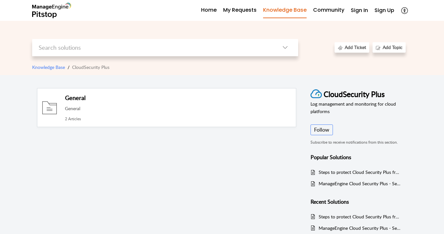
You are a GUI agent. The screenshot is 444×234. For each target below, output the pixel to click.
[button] (405, 10)
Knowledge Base (48, 67)
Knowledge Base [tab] (285, 10)
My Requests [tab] (240, 10)
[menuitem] (359, 10)
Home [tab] (209, 10)
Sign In (359, 10)
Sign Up (384, 10)
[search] (152, 47)
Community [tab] (328, 10)
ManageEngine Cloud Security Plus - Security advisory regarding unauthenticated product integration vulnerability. (360, 183)
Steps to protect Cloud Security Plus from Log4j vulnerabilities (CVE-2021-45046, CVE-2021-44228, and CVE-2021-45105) (360, 172)
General (75, 97)
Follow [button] (321, 129)
